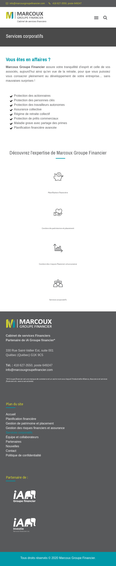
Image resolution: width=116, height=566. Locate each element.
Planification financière (58, 193)
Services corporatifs (58, 300)
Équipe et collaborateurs (22, 437)
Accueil (11, 414)
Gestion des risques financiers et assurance (58, 264)
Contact (11, 450)
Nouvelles (12, 446)
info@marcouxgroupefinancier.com (27, 3)
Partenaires (13, 441)
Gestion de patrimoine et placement (58, 228)
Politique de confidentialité (23, 455)
